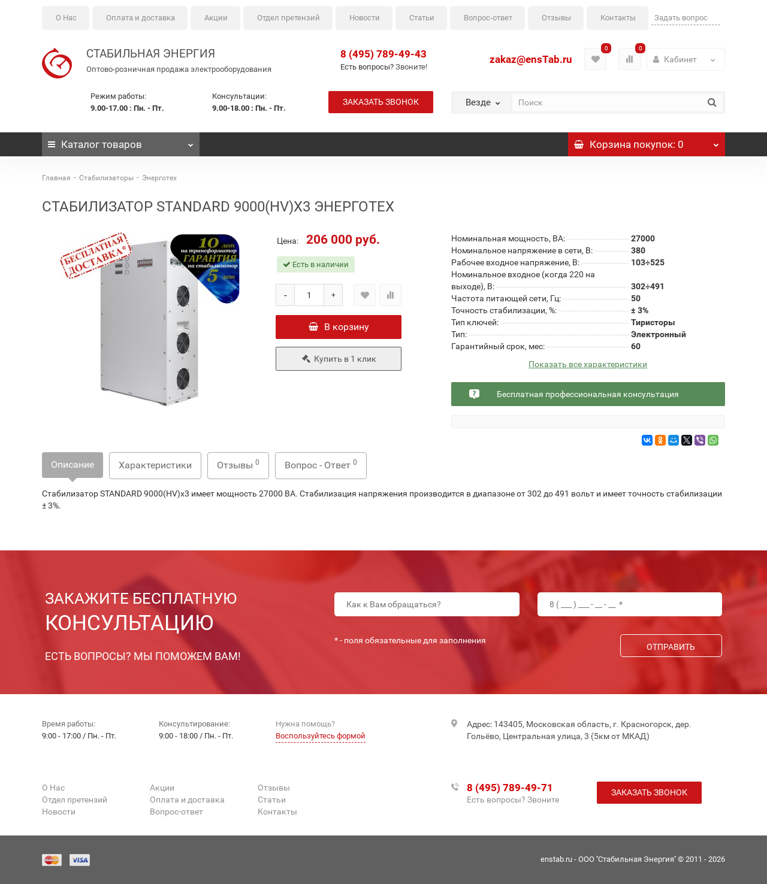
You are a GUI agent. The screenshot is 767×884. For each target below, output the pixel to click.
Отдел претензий (288, 17)
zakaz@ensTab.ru (531, 59)
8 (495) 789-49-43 (383, 54)
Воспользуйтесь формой (321, 735)
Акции (216, 17)
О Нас (66, 17)
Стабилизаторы (106, 178)
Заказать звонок (381, 102)
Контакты (618, 17)
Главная (56, 178)
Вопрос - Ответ (321, 464)
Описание (72, 464)
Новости (364, 17)
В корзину (339, 326)
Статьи (421, 17)
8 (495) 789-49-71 (510, 788)
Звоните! (411, 66)
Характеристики (155, 465)
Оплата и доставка (140, 17)
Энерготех (159, 178)
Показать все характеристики (588, 364)
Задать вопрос (681, 17)
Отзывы (556, 17)
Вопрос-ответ (488, 17)
